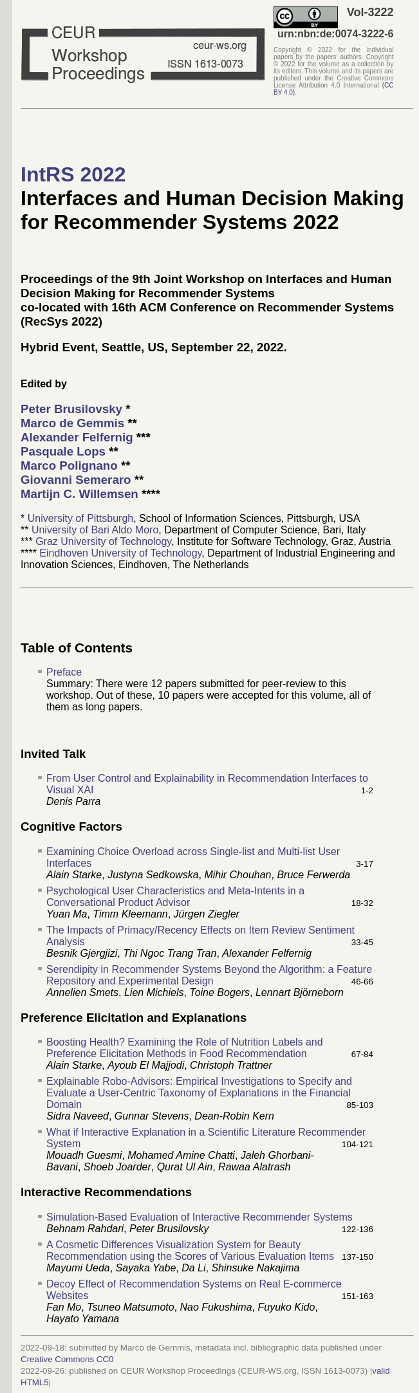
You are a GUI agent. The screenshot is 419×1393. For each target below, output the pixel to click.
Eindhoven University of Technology (120, 553)
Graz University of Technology (103, 541)
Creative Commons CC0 (67, 1359)
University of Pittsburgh (81, 518)
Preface (64, 672)
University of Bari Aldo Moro (95, 529)
